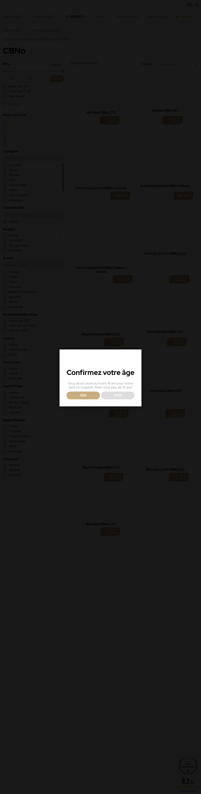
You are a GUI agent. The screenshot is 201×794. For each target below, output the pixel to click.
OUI (83, 404)
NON (118, 404)
